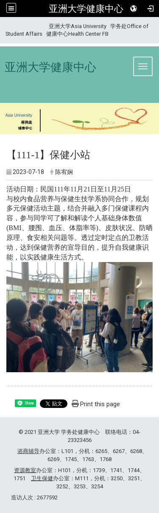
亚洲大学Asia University (77, 26)
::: (2, 26)
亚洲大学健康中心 (86, 8)
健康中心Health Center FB (77, 34)
